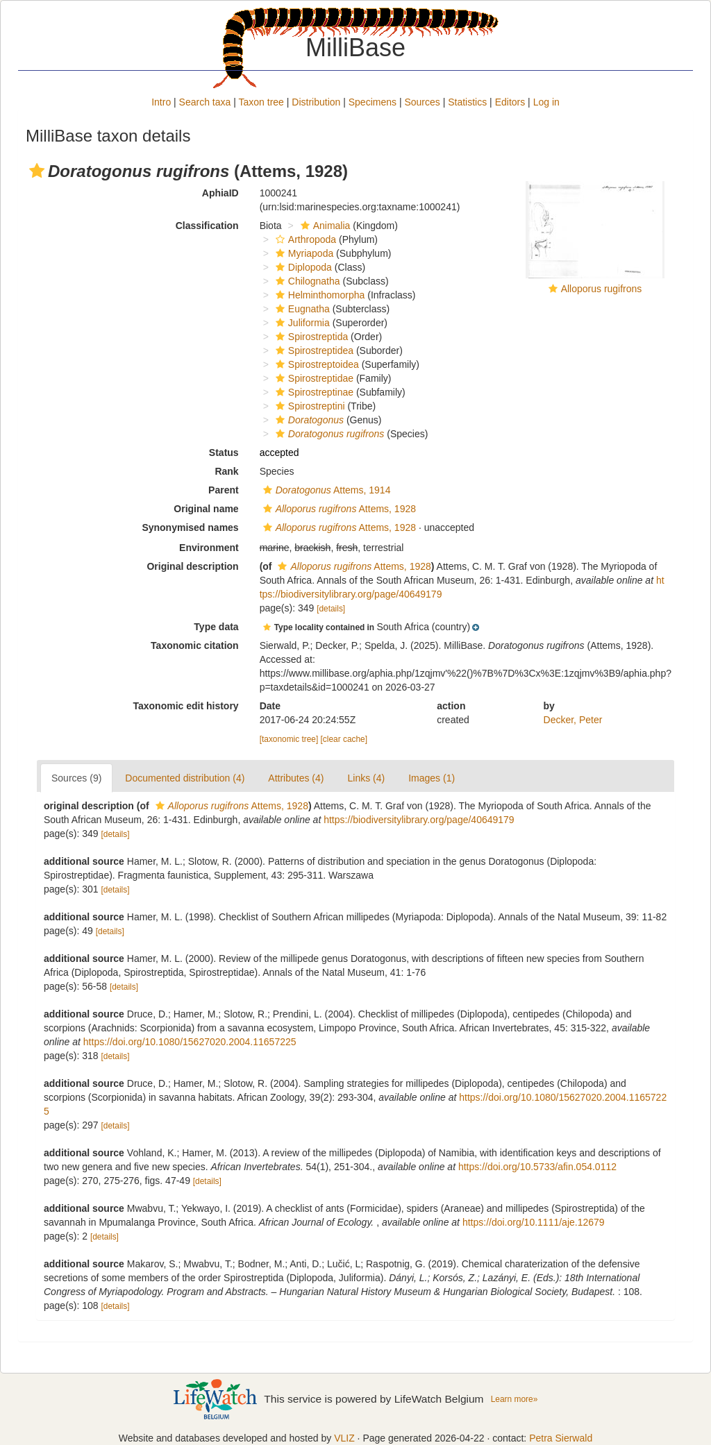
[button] (37, 170)
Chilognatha (306, 281)
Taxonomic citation (195, 645)
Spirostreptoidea (315, 364)
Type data (216, 626)
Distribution (316, 102)
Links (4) (366, 778)
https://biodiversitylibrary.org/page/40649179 (419, 819)
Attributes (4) (296, 778)
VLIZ (344, 1438)
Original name (206, 508)
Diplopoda (302, 267)
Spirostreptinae (312, 392)
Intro (161, 102)
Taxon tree (261, 102)
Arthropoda (304, 239)
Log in (546, 102)
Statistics (467, 102)
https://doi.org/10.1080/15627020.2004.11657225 (189, 1041)
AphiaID (220, 192)
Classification (207, 225)
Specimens (372, 102)
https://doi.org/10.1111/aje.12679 (533, 1222)
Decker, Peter (573, 719)
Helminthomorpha (318, 295)
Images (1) (431, 778)
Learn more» (514, 1399)
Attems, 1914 (325, 490)
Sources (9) (76, 778)
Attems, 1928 (338, 508)
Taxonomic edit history (185, 705)
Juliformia (301, 322)
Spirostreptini (308, 406)
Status (224, 452)
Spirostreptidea (312, 350)
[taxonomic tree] (289, 739)
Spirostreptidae (312, 378)
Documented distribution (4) (184, 778)
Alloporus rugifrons (601, 288)
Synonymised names (190, 527)
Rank (226, 471)
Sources (422, 102)
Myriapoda (302, 253)
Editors (510, 102)
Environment (209, 547)
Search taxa (205, 102)
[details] (331, 609)
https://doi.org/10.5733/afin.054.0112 (537, 1166)
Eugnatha (301, 308)
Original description (192, 566)
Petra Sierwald (560, 1438)
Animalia (324, 225)
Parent (223, 490)
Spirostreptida (310, 336)
